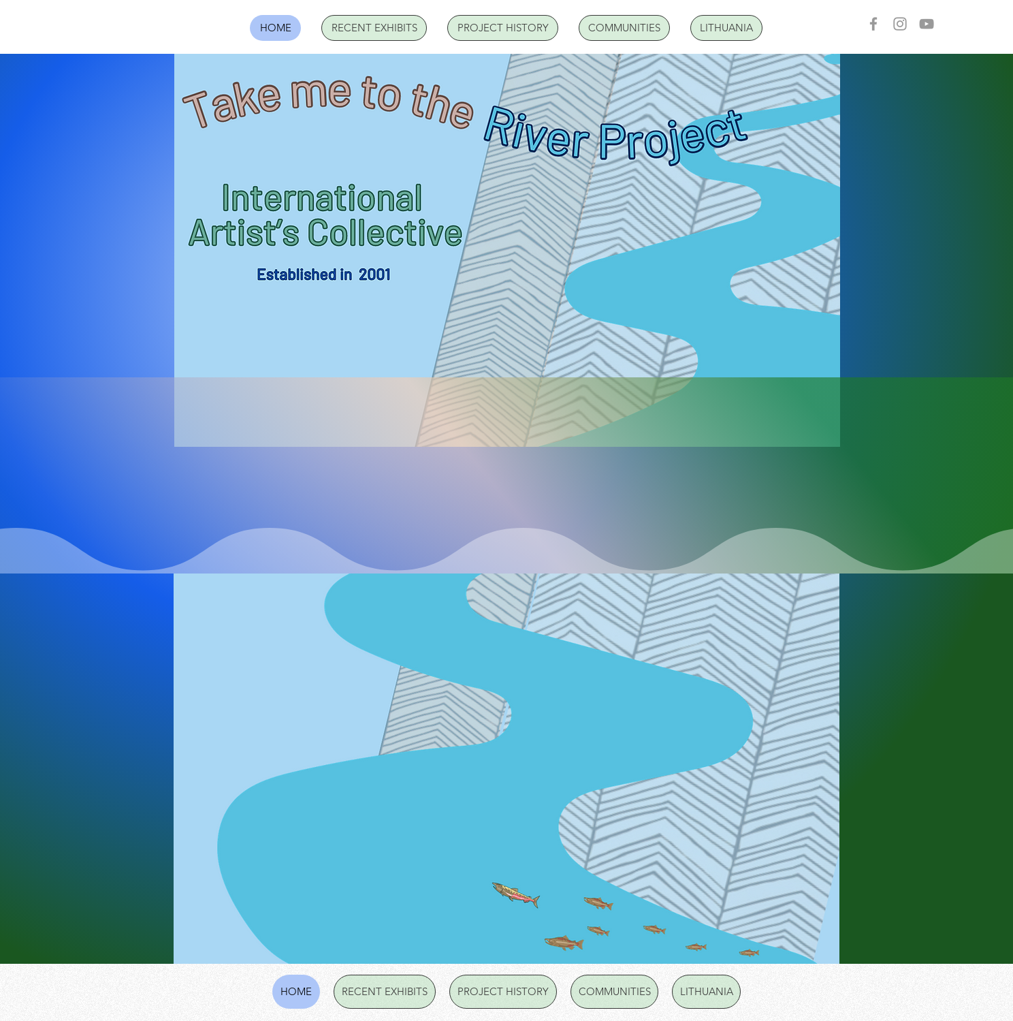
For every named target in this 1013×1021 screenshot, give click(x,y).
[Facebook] (873, 24)
